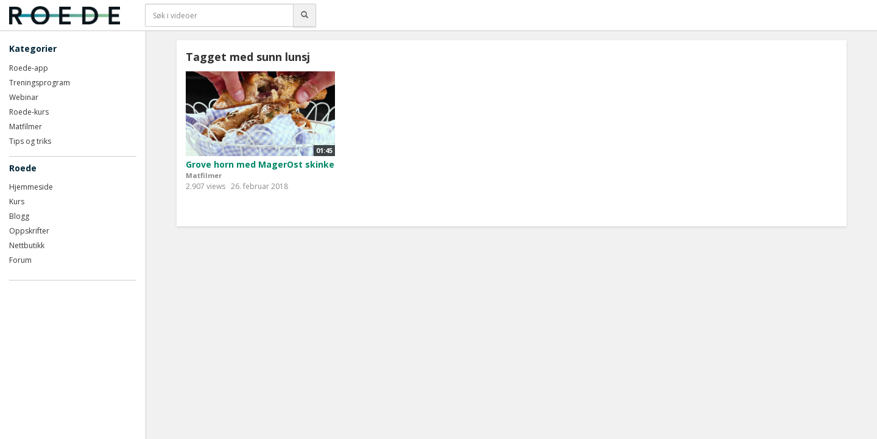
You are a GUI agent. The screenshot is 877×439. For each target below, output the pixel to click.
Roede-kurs (29, 112)
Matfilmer (25, 126)
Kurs (16, 201)
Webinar (23, 97)
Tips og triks (30, 141)
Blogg (19, 216)
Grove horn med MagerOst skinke (260, 164)
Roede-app (28, 68)
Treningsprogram (39, 82)
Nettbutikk (26, 245)
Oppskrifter (29, 231)
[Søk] (304, 15)
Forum (20, 260)
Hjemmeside (31, 187)
